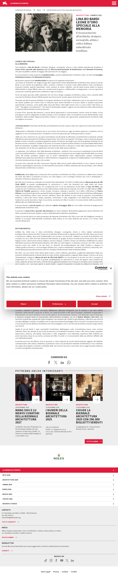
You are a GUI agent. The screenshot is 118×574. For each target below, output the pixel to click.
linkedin (72, 562)
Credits (74, 572)
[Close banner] (111, 268)
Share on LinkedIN (62, 362)
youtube (61, 562)
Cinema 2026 (7, 484)
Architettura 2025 (10, 480)
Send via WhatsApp (69, 362)
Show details (101, 296)
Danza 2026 (6, 489)
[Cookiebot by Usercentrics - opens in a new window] (96, 268)
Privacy (56, 572)
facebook (56, 562)
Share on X (55, 362)
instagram (51, 562)
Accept (94, 304)
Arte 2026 (6, 475)
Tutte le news (92, 441)
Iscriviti (5, 551)
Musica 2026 (7, 494)
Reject (23, 304)
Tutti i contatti (9, 522)
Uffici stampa (7, 537)
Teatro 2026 (7, 499)
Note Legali (45, 572)
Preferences (59, 304)
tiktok (45, 562)
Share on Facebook (49, 362)
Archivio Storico (9, 504)
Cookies (65, 572)
